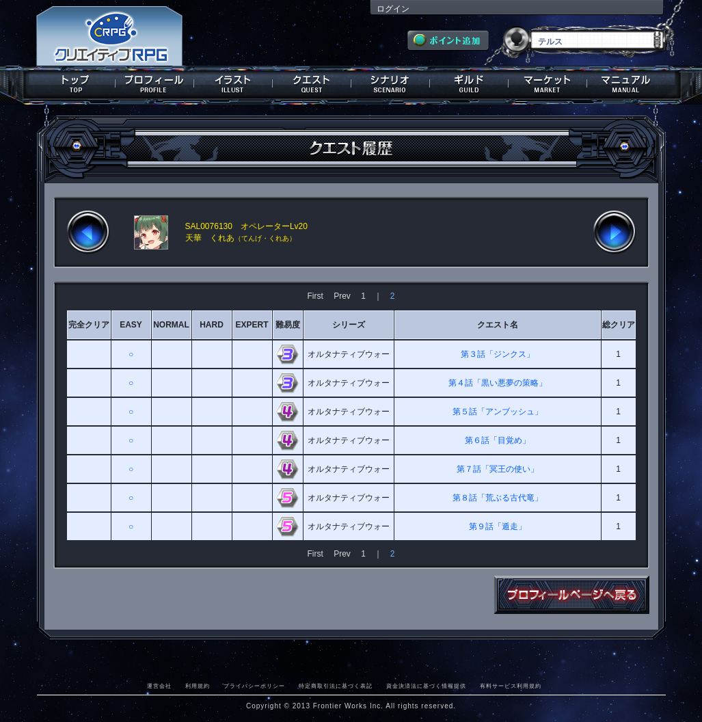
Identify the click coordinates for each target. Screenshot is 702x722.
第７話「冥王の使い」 (498, 469)
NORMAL (171, 325)
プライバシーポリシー (254, 685)
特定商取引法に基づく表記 (336, 685)
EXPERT (251, 325)
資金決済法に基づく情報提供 (426, 685)
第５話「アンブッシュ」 (498, 411)
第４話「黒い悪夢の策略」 (497, 383)
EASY (131, 325)
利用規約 (197, 685)
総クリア (618, 325)
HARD (212, 325)
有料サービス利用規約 (510, 685)
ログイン (393, 9)
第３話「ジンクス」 (498, 354)
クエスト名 (497, 325)
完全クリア (88, 325)
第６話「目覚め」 (497, 440)
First (315, 296)
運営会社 (159, 685)
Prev (342, 296)
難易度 (287, 325)
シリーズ (348, 325)
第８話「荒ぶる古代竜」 (498, 498)
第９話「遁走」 (497, 526)
